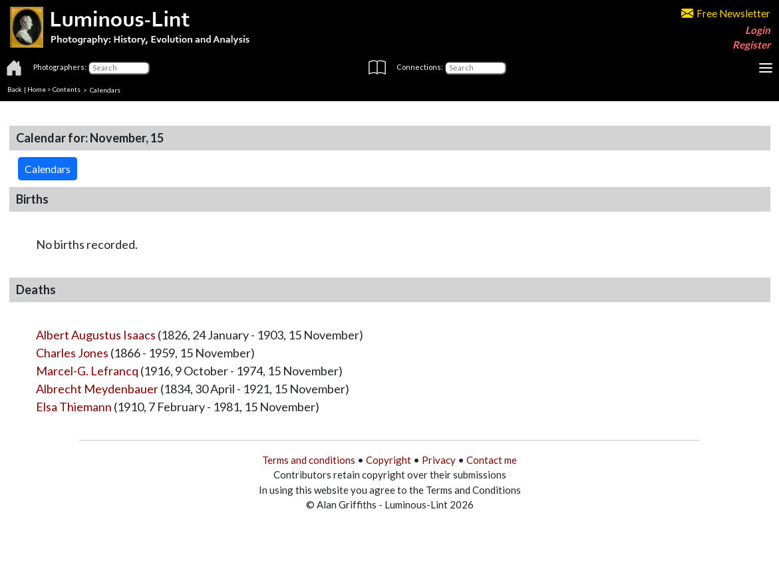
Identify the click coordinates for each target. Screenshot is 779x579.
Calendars (105, 89)
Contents (66, 89)
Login (757, 30)
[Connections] (475, 68)
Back (14, 89)
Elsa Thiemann (74, 406)
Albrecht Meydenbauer (97, 388)
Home (36, 89)
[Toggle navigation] (766, 68)
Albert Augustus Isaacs (96, 334)
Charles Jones (72, 352)
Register (751, 45)
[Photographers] (119, 68)
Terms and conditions (308, 460)
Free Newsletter (725, 13)
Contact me (491, 460)
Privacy (439, 460)
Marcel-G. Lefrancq (87, 370)
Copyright (388, 460)
